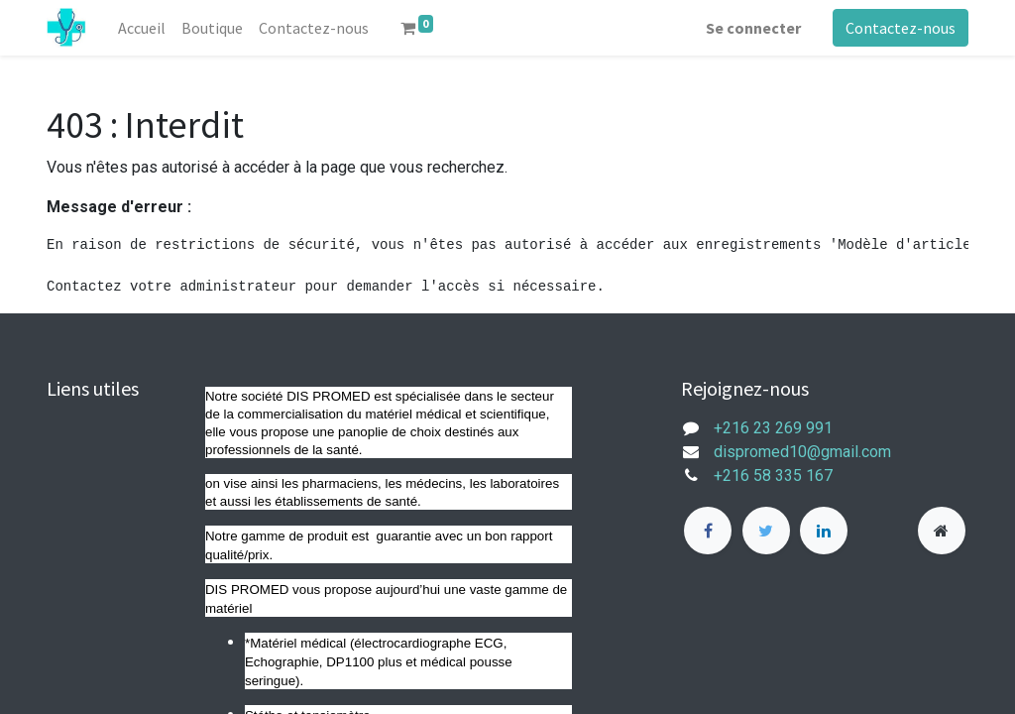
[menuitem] (141, 28)
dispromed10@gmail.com (802, 451)
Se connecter (753, 28)
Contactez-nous (901, 28)
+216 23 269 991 (773, 427)
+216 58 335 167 (785, 475)
